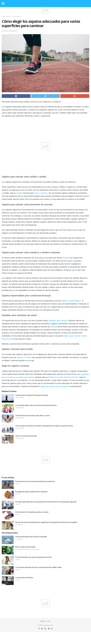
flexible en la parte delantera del (61, 377)
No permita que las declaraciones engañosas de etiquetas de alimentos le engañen (46, 522)
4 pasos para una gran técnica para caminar (31, 395)
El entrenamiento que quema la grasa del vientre (33, 557)
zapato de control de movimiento (54, 386)
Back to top (45, 621)
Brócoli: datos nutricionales (25, 547)
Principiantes (16, 16)
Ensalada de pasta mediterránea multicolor (31, 492)
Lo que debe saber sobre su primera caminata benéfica (36, 405)
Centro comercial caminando (26, 436)
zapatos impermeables (71, 301)
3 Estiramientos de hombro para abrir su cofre (32, 416)
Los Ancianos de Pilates (24, 578)
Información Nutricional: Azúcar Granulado (31, 537)
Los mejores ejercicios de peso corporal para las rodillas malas (38, 567)
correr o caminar (40, 193)
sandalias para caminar (57, 320)
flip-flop (54, 327)
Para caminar (6, 16)
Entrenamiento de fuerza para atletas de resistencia (35, 481)
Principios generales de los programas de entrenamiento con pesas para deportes (46, 502)
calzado (19, 193)
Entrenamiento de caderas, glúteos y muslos (32, 512)
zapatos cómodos (24, 357)
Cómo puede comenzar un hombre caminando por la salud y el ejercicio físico (44, 426)
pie (76, 377)
